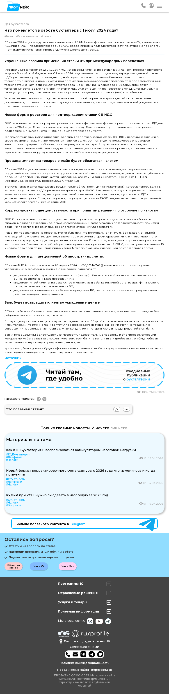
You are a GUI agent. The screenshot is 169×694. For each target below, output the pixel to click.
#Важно (9, 36)
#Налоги (46, 36)
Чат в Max (68, 566)
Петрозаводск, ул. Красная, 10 (84, 641)
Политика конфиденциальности (84, 663)
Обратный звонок (13, 566)
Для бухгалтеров (17, 24)
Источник (13, 358)
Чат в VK (39, 566)
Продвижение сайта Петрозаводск (84, 669)
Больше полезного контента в (50, 524)
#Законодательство (27, 36)
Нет (126, 409)
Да (117, 409)
